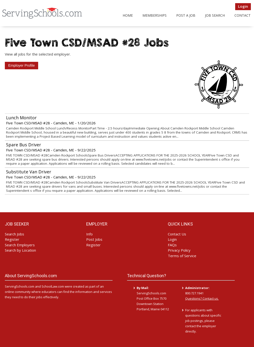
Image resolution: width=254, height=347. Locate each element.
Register (12, 239)
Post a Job (185, 15)
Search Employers (20, 244)
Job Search (215, 15)
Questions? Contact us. (202, 298)
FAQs (172, 244)
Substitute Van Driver (28, 172)
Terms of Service (182, 255)
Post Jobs (94, 239)
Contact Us (177, 234)
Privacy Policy (179, 250)
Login (243, 6)
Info (89, 234)
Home (128, 15)
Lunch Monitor (21, 117)
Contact (242, 15)
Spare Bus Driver (23, 145)
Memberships (154, 15)
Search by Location (20, 250)
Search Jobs (14, 234)
